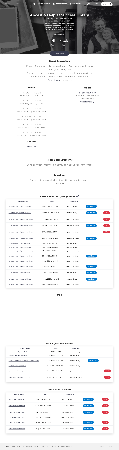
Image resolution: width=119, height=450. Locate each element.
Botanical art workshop (16, 399)
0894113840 (32, 146)
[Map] (59, 317)
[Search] (105, 4)
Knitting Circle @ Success (17, 366)
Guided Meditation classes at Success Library (24, 361)
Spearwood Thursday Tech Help (19, 371)
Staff (43, 446)
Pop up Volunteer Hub (16, 417)
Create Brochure (53, 446)
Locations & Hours (18, 446)
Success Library (87, 92)
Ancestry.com (55, 80)
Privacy (29, 446)
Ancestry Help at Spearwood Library (21, 219)
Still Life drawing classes (17, 406)
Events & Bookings (12, 4)
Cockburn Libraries (106, 446)
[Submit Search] (111, 4)
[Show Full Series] (77, 196)
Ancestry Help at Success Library (20, 206)
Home (8, 446)
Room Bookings (66, 446)
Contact (37, 446)
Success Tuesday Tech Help (18, 352)
